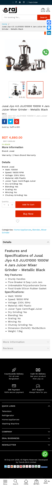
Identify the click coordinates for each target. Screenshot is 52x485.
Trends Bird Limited (27, 462)
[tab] (26, 242)
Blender (36, 230)
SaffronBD (15, 127)
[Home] (26, 480)
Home (4, 24)
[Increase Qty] (12, 205)
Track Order (33, 2)
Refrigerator (8, 415)
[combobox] (19, 17)
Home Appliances (22, 230)
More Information (14, 341)
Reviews (8, 348)
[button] (18, 89)
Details (7, 242)
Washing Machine (10, 423)
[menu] (5, 481)
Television (7, 411)
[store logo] (10, 9)
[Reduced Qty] (4, 205)
